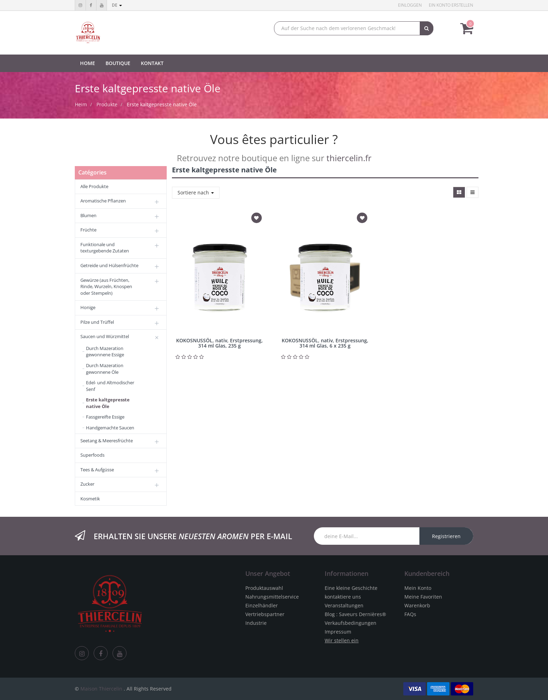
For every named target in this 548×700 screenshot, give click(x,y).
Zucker (87, 484)
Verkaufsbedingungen (350, 623)
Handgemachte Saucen (110, 427)
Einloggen (410, 5)
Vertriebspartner (264, 614)
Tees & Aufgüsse (97, 469)
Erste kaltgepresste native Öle (162, 104)
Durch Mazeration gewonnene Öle (104, 368)
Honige (87, 307)
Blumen (88, 215)
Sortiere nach (196, 192)
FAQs (410, 614)
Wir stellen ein (342, 640)
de (117, 5)
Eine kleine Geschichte (351, 588)
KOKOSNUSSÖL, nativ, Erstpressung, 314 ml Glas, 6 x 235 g (325, 343)
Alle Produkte (94, 186)
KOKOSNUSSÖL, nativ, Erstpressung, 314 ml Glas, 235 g (219, 343)
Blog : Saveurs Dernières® (355, 614)
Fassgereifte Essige (105, 417)
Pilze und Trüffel (97, 322)
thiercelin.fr (349, 158)
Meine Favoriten (423, 596)
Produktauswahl (264, 588)
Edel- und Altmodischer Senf (110, 385)
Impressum (338, 631)
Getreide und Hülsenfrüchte (109, 265)
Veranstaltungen (344, 605)
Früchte (88, 230)
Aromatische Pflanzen (103, 201)
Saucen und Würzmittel (104, 336)
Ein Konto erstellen (451, 5)
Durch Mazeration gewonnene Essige (105, 351)
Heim (81, 104)
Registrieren (446, 536)
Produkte (106, 104)
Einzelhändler (261, 605)
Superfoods (92, 455)
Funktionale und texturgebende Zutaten (104, 247)
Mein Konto (417, 588)
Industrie (256, 623)
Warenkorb (417, 605)
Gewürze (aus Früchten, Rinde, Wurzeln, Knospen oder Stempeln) (106, 286)
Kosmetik (90, 498)
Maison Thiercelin (101, 688)
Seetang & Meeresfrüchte (106, 440)
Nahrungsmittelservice (272, 596)
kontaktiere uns (343, 596)
